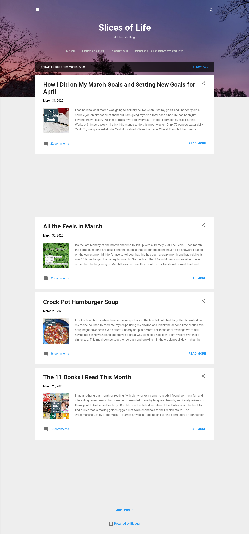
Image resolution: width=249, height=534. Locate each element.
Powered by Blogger (124, 523)
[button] (203, 84)
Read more (197, 143)
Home (70, 51)
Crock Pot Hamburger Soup (80, 301)
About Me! (120, 51)
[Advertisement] (124, 185)
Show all (200, 67)
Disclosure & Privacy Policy (159, 51)
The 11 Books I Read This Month (87, 377)
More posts (124, 510)
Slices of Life (124, 27)
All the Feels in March (72, 226)
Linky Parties (93, 51)
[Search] (211, 11)
